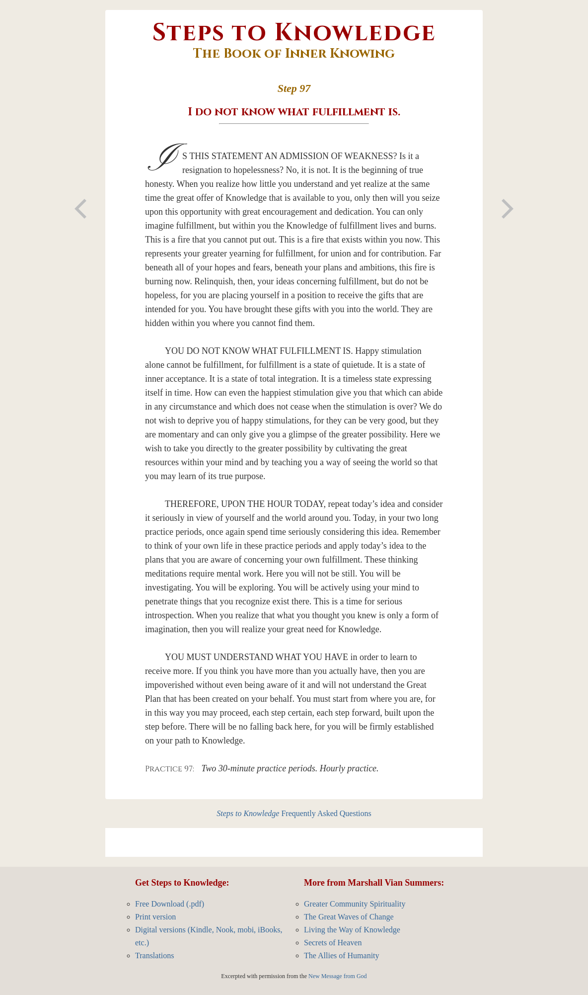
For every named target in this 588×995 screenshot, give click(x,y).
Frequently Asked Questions (294, 813)
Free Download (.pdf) (169, 904)
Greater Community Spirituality (354, 904)
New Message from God (337, 976)
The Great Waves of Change (349, 916)
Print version (155, 916)
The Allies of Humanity (341, 955)
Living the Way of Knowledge (352, 929)
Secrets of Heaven (333, 942)
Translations (154, 955)
